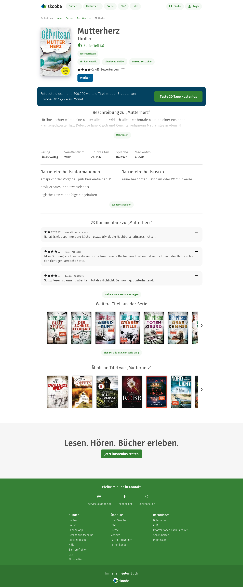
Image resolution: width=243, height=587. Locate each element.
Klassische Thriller (114, 61)
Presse (115, 530)
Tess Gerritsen (84, 18)
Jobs (113, 525)
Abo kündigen (161, 535)
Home (59, 18)
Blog (123, 6)
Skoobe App (76, 530)
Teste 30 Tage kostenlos (178, 96)
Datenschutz (160, 520)
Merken (85, 78)
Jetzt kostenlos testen (121, 454)
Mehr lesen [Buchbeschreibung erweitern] (122, 135)
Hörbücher (92, 6)
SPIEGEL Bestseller (142, 61)
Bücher (73, 6)
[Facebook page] (125, 500)
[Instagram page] (147, 500)
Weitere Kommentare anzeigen (122, 294)
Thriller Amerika (89, 61)
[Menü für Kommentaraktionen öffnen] (196, 232)
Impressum (160, 539)
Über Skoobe (118, 520)
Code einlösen (77, 539)
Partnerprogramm (121, 539)
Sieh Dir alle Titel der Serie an (121, 352)
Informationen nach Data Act (170, 530)
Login (193, 6)
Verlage (115, 535)
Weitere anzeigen (121, 204)
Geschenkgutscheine (81, 535)
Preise (110, 6)
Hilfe (135, 6)
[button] (201, 325)
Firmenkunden (119, 544)
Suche (175, 6)
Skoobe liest (76, 559)
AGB (155, 525)
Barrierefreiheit (78, 549)
